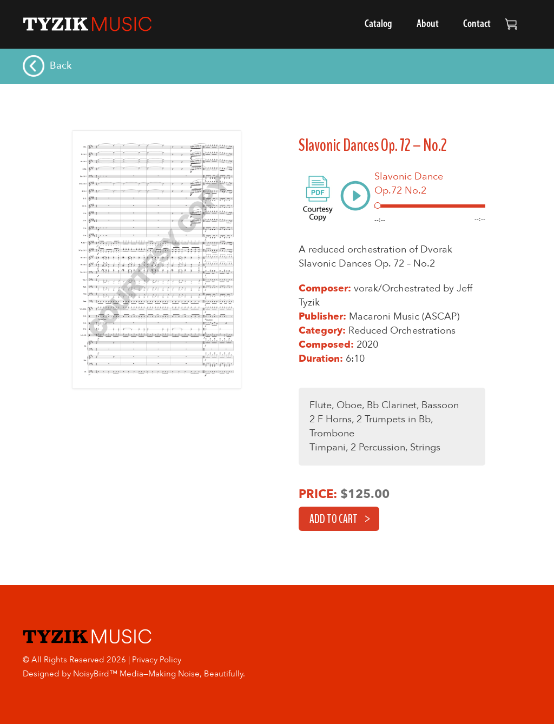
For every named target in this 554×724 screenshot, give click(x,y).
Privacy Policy (156, 659)
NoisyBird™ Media (108, 673)
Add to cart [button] (333, 519)
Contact (477, 24)
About (428, 24)
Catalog (378, 24)
